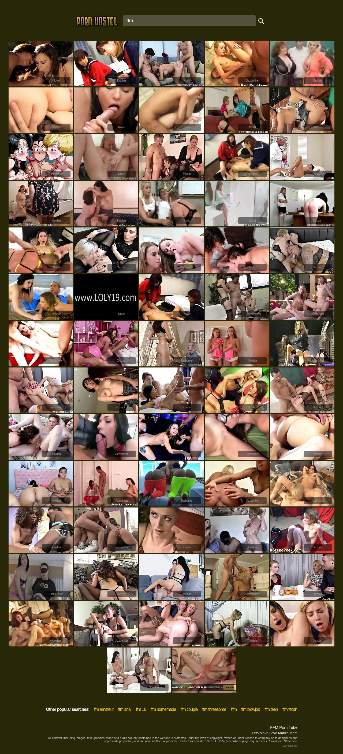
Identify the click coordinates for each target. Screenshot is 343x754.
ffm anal (124, 709)
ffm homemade (163, 709)
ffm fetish (289, 709)
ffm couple (189, 709)
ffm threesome (214, 709)
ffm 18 (141, 709)
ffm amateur (104, 709)
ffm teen (271, 709)
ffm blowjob (250, 709)
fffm (234, 709)
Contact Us (290, 745)
